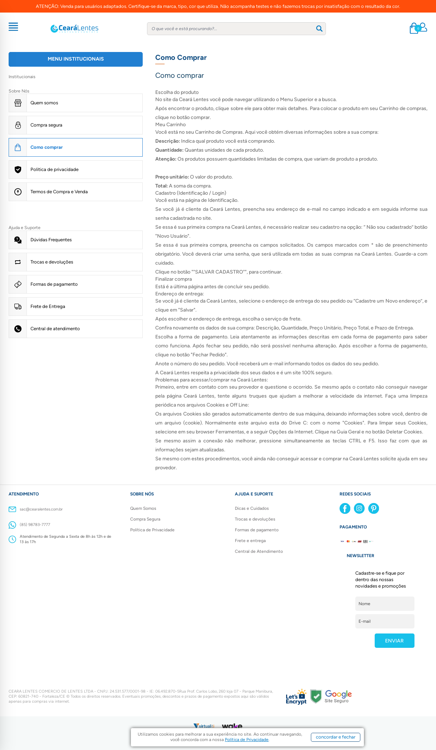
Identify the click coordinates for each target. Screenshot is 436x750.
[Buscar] (319, 28)
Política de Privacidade (152, 529)
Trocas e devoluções (51, 262)
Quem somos (44, 102)
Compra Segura (145, 519)
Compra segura (46, 125)
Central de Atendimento (259, 551)
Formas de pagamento (54, 284)
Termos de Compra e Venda (59, 191)
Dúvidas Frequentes (51, 239)
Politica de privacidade (54, 169)
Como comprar (46, 147)
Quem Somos (143, 508)
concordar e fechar (335, 737)
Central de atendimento (55, 328)
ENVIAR (394, 641)
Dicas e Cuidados (252, 508)
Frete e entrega (250, 540)
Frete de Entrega (47, 306)
